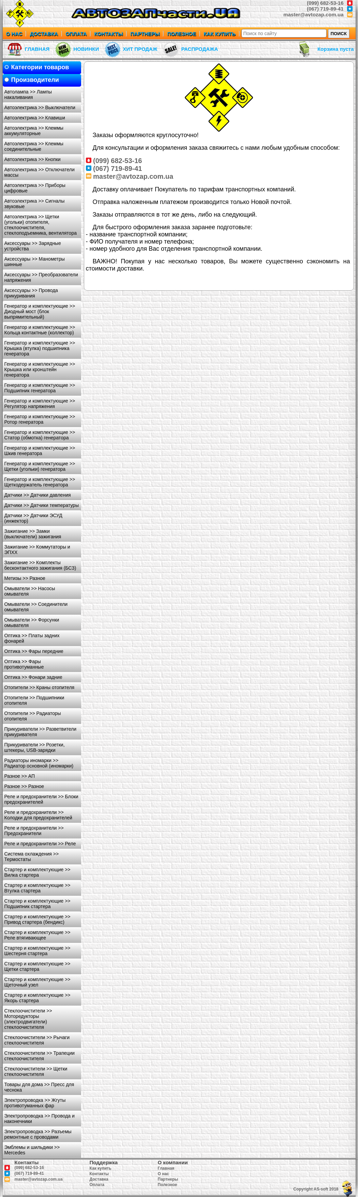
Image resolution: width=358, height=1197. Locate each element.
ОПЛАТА (76, 34)
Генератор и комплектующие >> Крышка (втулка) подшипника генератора (39, 348)
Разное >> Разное (24, 786)
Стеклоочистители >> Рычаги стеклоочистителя (37, 1040)
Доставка (99, 1179)
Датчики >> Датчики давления (37, 495)
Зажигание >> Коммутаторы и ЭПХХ (37, 549)
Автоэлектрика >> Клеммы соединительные (33, 146)
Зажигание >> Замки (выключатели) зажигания (32, 533)
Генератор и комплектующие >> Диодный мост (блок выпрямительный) (39, 311)
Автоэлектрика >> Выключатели (39, 107)
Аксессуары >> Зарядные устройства (32, 245)
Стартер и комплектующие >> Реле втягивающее (37, 935)
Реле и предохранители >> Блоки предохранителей (41, 799)
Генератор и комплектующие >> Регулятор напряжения (39, 403)
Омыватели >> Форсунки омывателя (31, 622)
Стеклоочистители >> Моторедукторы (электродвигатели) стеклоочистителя (28, 1019)
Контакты (99, 1173)
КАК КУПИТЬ (220, 34)
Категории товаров (40, 67)
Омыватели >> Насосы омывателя (29, 591)
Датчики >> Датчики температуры (41, 505)
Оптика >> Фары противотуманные (24, 664)
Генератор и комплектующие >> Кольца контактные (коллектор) (39, 329)
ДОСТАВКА (44, 34)
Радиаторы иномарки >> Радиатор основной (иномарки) (39, 763)
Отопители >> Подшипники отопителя (34, 700)
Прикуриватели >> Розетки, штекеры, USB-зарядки (34, 747)
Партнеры (168, 1179)
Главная (166, 1168)
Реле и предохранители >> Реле (40, 843)
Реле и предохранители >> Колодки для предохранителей (38, 814)
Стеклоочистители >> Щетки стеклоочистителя (36, 1071)
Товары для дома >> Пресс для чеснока (39, 1087)
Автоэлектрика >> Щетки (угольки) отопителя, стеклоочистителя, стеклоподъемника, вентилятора (40, 225)
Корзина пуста (335, 49)
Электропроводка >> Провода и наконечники (39, 1118)
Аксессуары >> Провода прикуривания (31, 293)
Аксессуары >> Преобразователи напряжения (41, 277)
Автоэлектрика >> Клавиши (34, 117)
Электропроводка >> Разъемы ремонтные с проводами (38, 1134)
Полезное (167, 1184)
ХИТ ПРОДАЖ (140, 49)
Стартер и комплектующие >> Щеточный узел (37, 982)
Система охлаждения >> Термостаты (31, 856)
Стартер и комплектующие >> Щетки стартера (37, 966)
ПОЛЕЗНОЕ (181, 34)
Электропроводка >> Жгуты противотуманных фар (35, 1102)
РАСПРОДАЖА (199, 49)
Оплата (97, 1184)
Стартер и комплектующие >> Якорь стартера (37, 997)
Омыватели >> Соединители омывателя (36, 606)
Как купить (100, 1168)
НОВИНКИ (86, 49)
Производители (35, 79)
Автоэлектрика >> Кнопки (32, 159)
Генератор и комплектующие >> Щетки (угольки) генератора (39, 466)
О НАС (14, 34)
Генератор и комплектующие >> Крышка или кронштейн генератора (39, 369)
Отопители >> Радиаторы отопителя (32, 716)
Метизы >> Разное (24, 578)
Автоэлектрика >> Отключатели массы (39, 172)
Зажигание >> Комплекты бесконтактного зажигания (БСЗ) (40, 565)
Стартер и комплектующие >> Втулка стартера (37, 887)
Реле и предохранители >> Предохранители (34, 830)
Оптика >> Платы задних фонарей (32, 638)
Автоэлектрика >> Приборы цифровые (34, 188)
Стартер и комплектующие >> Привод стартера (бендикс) (37, 919)
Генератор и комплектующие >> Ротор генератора (39, 419)
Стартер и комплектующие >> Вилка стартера (37, 872)
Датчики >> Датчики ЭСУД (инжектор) (33, 518)
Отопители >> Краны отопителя (39, 687)
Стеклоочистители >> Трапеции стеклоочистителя (39, 1055)
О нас (163, 1173)
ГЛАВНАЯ (37, 49)
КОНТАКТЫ (108, 34)
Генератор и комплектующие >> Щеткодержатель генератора (39, 482)
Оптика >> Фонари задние (33, 677)
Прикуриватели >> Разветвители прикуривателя (40, 731)
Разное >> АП (19, 776)
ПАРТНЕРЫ (145, 34)
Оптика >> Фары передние (33, 651)
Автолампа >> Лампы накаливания (28, 94)
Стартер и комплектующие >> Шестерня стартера (37, 950)
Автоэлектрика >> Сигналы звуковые (34, 203)
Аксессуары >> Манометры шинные (34, 261)
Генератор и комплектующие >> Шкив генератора (39, 450)
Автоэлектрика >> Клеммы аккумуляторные (33, 130)
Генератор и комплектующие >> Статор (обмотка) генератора (39, 434)
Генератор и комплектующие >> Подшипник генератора (39, 387)
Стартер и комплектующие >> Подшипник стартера (37, 903)
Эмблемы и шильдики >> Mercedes (32, 1149)
